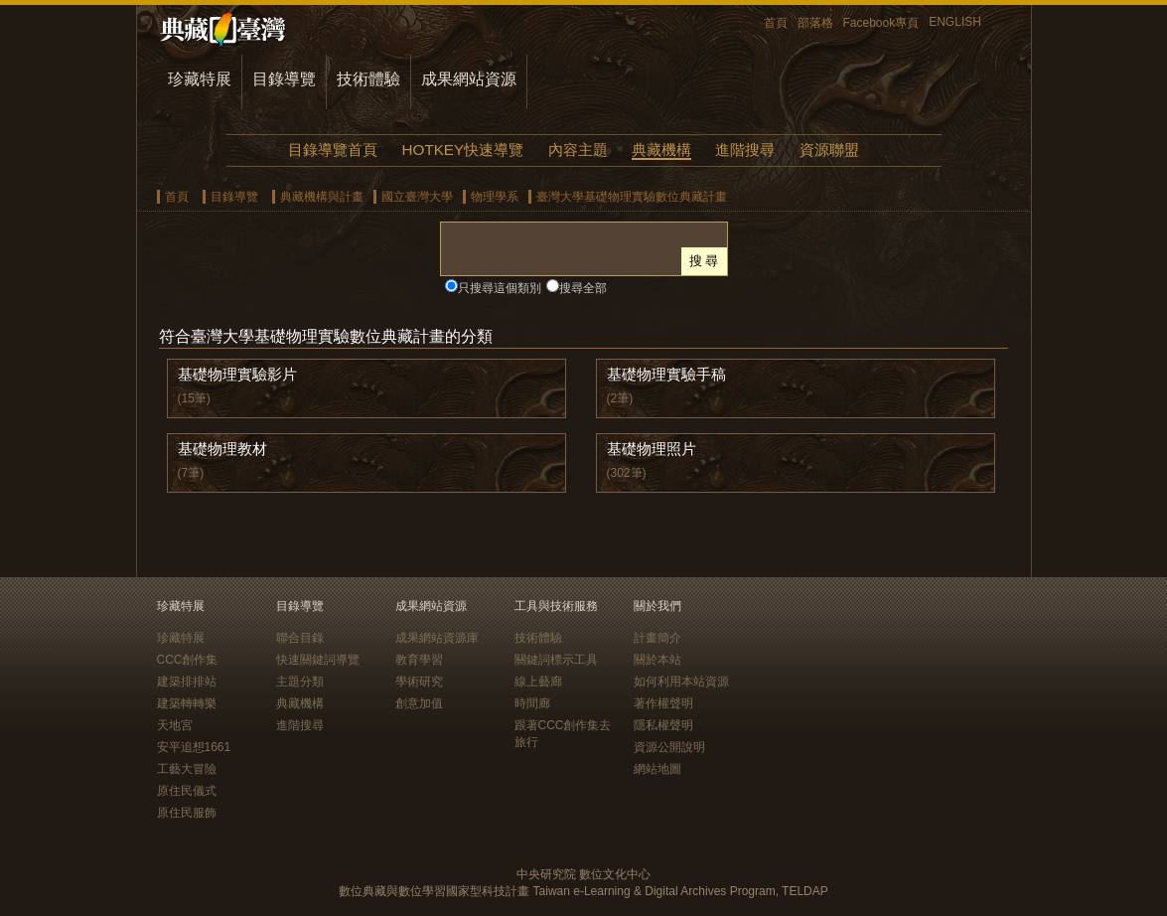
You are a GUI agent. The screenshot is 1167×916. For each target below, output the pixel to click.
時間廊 (532, 703)
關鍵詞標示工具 (556, 660)
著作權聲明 (663, 703)
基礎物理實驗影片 (237, 374)
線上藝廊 (538, 681)
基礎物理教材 (222, 448)
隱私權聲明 (663, 725)
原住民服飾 (187, 813)
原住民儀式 (187, 791)
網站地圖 (657, 769)
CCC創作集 (188, 660)
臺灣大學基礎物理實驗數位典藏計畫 (631, 197)
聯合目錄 (300, 638)
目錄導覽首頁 (332, 149)
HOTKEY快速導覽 (462, 149)
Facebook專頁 (881, 23)
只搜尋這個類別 (499, 288)
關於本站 (657, 660)
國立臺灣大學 (417, 197)
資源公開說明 (669, 747)
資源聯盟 (829, 149)
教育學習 (419, 660)
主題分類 (300, 681)
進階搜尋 (745, 149)
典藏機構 (661, 149)
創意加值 (419, 703)
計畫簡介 (657, 638)
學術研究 (419, 681)
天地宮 (175, 725)
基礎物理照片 (651, 448)
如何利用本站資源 (681, 681)
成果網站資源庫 (437, 638)
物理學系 (494, 197)
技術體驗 (368, 79)
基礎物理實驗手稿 (666, 374)
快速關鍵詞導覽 (318, 660)
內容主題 (578, 149)
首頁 (776, 23)
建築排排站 (187, 681)
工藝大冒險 (187, 769)
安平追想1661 (194, 747)
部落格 (815, 23)
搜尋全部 (583, 288)
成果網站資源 (468, 79)
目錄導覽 (284, 79)
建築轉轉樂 (187, 703)
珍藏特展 (199, 79)
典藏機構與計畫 (322, 197)
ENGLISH (955, 22)
